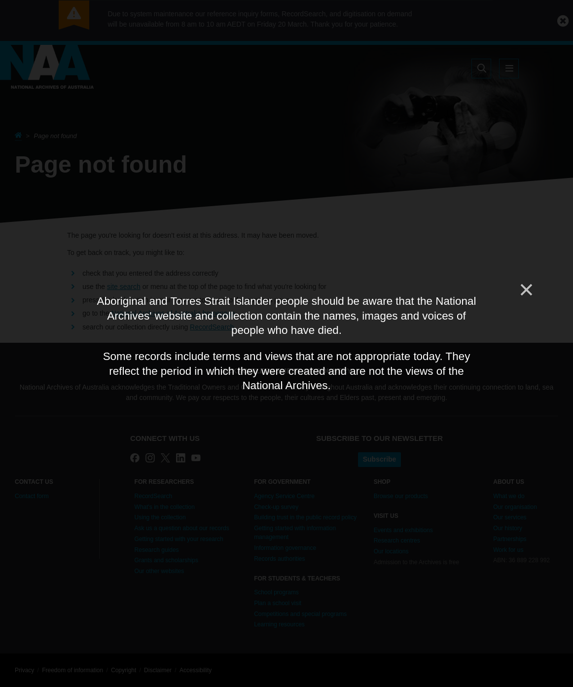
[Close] (525, 290)
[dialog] (286, 344)
